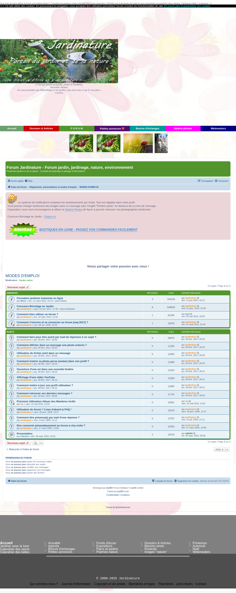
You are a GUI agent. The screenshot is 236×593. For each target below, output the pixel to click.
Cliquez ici (50, 216)
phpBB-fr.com (123, 491)
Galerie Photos (73, 209)
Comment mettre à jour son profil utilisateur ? (45, 385)
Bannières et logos (142, 584)
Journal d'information (76, 584)
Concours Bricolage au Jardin (35, 306)
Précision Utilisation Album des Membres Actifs (46, 401)
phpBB (109, 488)
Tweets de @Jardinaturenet (118, 507)
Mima (23, 301)
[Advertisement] (201, 66)
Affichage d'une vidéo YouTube (36, 377)
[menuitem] (28, 181)
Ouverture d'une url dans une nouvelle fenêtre (45, 369)
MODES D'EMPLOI (23, 276)
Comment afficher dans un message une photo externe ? (52, 345)
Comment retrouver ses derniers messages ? (44, 393)
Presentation (24, 433)
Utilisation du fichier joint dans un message (43, 353)
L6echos (24, 436)
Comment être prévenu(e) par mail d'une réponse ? (48, 417)
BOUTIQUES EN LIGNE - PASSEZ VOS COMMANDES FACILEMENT (88, 229)
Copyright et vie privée (109, 584)
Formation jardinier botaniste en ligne (40, 298)
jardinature (190, 298)
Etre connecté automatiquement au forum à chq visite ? (51, 425)
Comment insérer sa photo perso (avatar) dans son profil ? (53, 361)
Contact (200, 584)
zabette (189, 433)
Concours (70, 309)
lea (21, 404)
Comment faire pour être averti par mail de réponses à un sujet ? (56, 337)
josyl (187, 314)
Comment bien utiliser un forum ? (37, 314)
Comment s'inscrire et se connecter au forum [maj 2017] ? (52, 322)
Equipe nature (26, 280)
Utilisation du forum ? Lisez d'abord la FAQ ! (44, 409)
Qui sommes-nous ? (44, 584)
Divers (63, 301)
